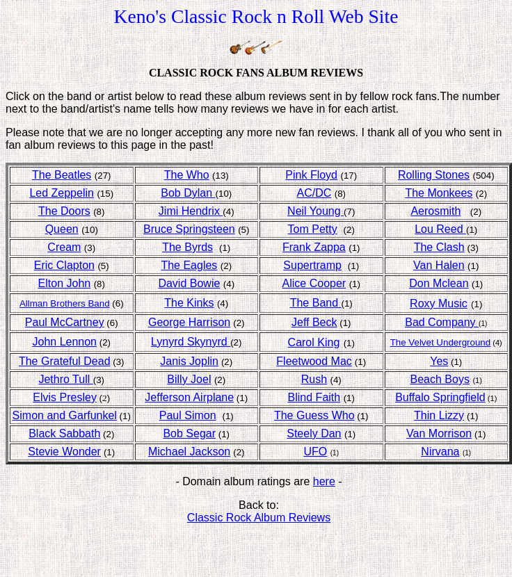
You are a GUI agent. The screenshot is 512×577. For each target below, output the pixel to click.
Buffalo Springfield (440, 397)
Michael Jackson (189, 451)
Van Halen (439, 265)
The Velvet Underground (440, 342)
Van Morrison (439, 433)
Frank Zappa (314, 247)
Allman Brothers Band (64, 303)
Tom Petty (312, 229)
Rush (314, 379)
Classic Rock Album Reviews (258, 517)
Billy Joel (189, 379)
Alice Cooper (314, 283)
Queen (62, 229)
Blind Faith (314, 397)
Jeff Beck (314, 322)
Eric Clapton (64, 265)
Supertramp (312, 265)
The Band (316, 303)
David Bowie (189, 283)
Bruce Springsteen (189, 229)
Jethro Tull (65, 379)
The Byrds (187, 247)
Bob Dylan (188, 193)
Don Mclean (438, 283)
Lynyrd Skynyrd (190, 342)
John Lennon (64, 342)
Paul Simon (187, 415)
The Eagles (189, 265)
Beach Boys (440, 379)
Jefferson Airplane (189, 397)
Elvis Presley (65, 397)
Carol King (314, 342)
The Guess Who (314, 415)
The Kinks (189, 303)
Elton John (64, 283)
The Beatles (61, 175)
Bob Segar (189, 433)
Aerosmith (435, 211)
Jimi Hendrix (191, 211)
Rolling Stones (434, 175)
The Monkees (438, 193)
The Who (186, 175)
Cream (64, 247)
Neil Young (315, 211)
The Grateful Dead (65, 361)
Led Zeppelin (61, 193)
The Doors (64, 211)
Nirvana (440, 451)
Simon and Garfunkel (65, 415)
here (324, 481)
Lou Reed (440, 229)
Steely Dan (314, 433)
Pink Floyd (311, 175)
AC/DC (313, 193)
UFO (316, 451)
